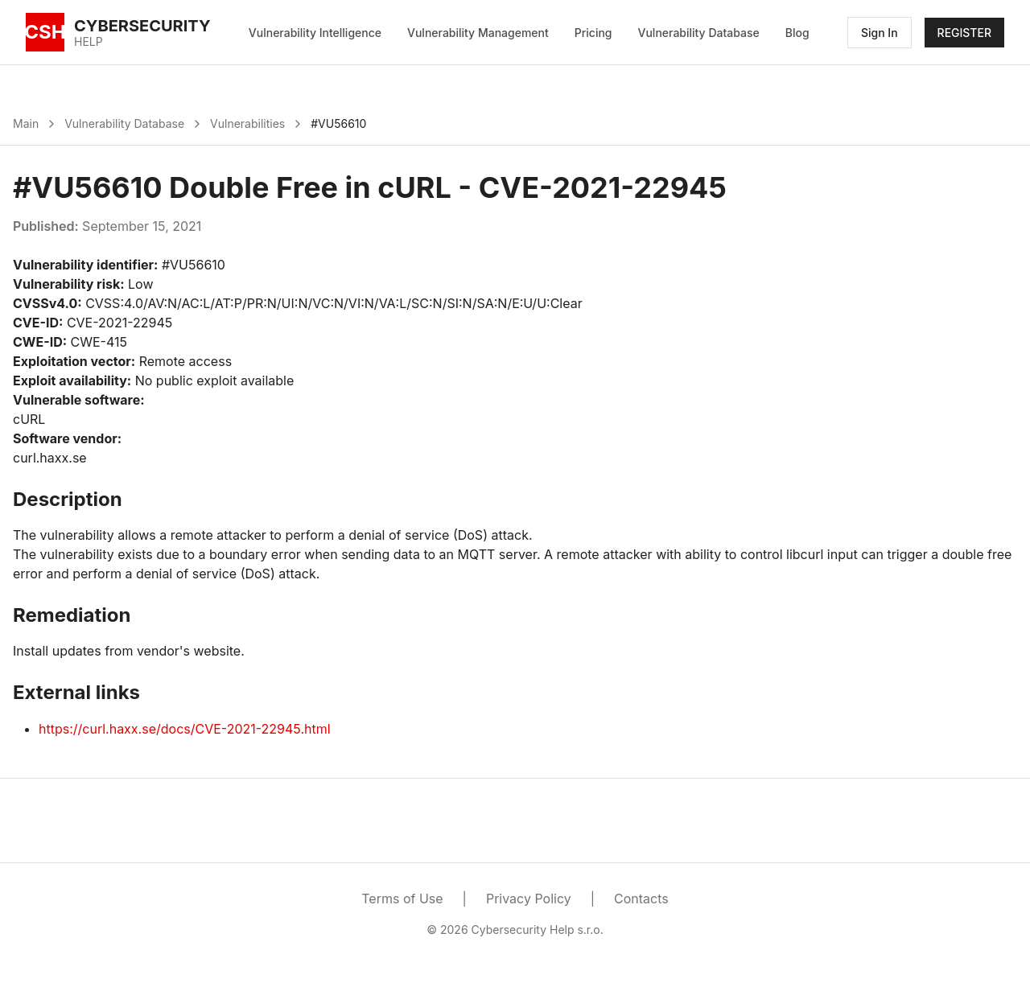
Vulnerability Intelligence (315, 32)
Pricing (593, 32)
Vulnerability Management (478, 32)
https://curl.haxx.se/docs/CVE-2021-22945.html (185, 729)
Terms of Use (402, 898)
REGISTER (964, 32)
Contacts (641, 898)
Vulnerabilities (247, 123)
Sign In (879, 32)
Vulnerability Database (699, 32)
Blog (797, 32)
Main (26, 123)
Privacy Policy (528, 898)
